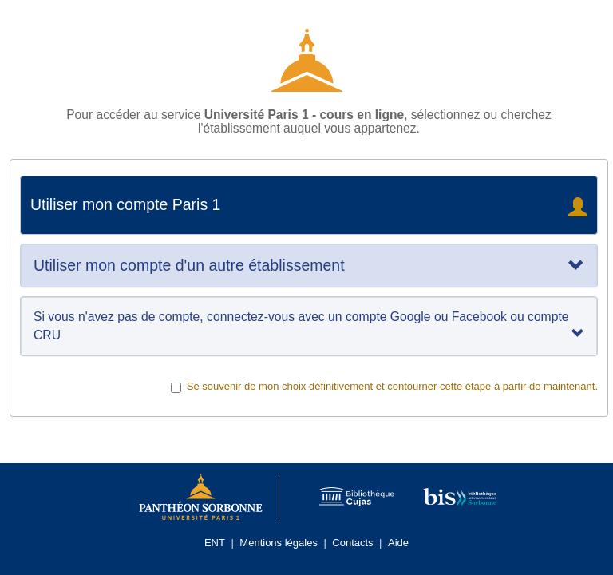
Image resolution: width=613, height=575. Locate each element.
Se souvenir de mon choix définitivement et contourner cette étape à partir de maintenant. (384, 386)
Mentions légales (278, 543)
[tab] (309, 265)
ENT (214, 543)
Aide (398, 543)
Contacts (352, 543)
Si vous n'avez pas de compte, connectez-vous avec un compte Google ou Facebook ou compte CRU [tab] (309, 325)
